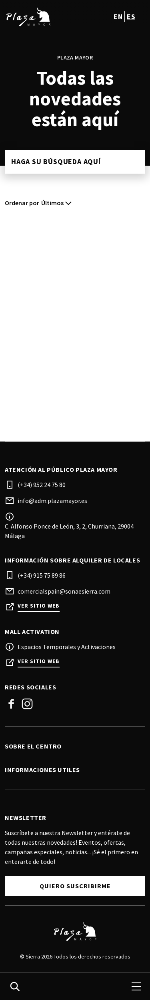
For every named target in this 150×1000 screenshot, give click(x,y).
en (118, 16)
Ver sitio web (39, 605)
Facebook (11, 703)
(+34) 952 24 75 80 (42, 485)
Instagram (27, 703)
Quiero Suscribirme (75, 886)
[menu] (136, 986)
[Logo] (75, 931)
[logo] (40, 16)
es (131, 16)
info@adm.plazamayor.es (52, 501)
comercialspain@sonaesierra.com (64, 591)
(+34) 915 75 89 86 (42, 575)
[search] (15, 986)
